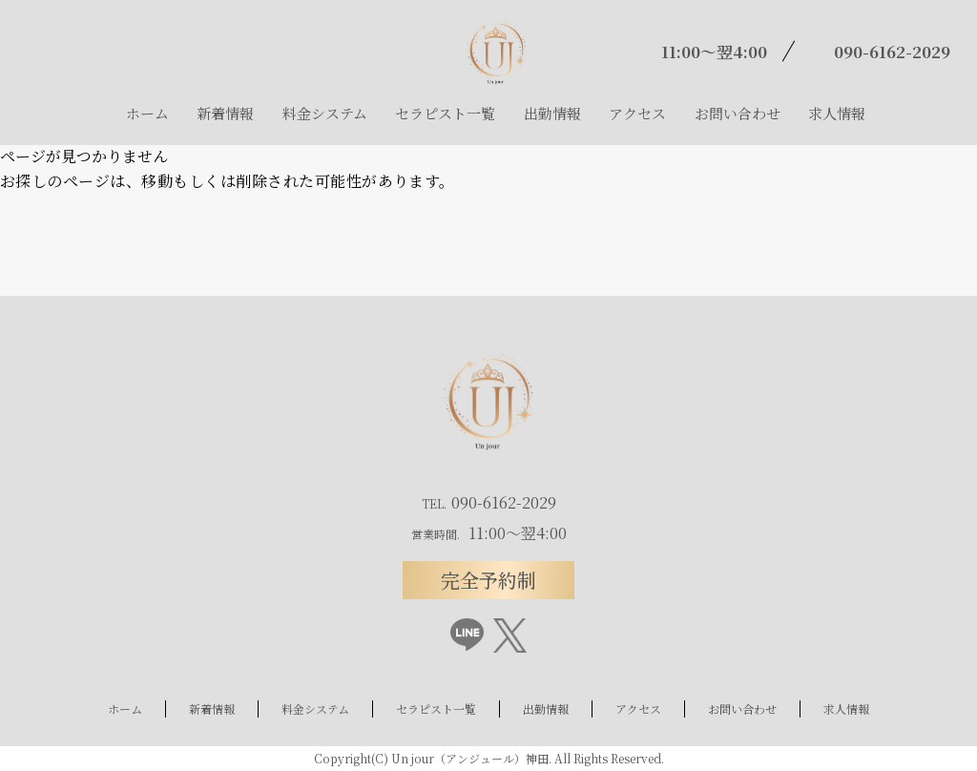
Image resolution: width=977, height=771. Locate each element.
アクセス (637, 113)
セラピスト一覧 (445, 113)
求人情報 (836, 113)
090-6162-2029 (892, 51)
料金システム (324, 113)
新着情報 (225, 113)
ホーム (147, 113)
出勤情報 (552, 113)
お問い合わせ (737, 113)
